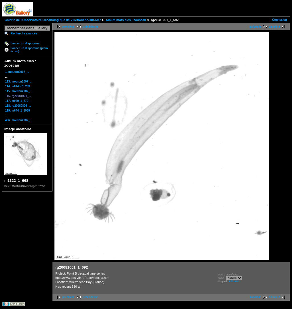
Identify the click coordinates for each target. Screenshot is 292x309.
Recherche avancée (24, 33)
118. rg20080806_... (18, 105)
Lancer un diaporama (25, 43)
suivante (255, 26)
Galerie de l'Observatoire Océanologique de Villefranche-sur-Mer (53, 20)
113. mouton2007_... (18, 81)
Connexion (279, 19)
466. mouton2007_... (18, 120)
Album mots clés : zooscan (126, 20)
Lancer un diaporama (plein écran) (29, 50)
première (68, 26)
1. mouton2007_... (17, 71)
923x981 (234, 281)
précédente (90, 26)
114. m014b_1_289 (17, 86)
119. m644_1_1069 (17, 110)
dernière (274, 26)
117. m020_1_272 (16, 100)
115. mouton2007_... (18, 91)
